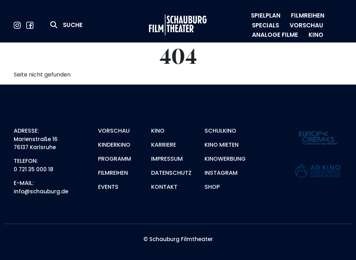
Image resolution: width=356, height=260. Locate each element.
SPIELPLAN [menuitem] (265, 15)
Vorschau (114, 131)
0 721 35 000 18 (33, 169)
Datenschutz (171, 173)
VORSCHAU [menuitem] (306, 25)
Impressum (167, 159)
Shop (212, 187)
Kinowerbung (225, 159)
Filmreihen (113, 173)
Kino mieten (222, 145)
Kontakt (164, 187)
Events (108, 187)
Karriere (163, 145)
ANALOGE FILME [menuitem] (275, 35)
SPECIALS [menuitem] (265, 25)
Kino (157, 131)
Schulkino (220, 131)
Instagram (221, 173)
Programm (114, 159)
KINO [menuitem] (316, 35)
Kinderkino (114, 145)
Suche (73, 25)
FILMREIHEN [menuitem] (307, 15)
